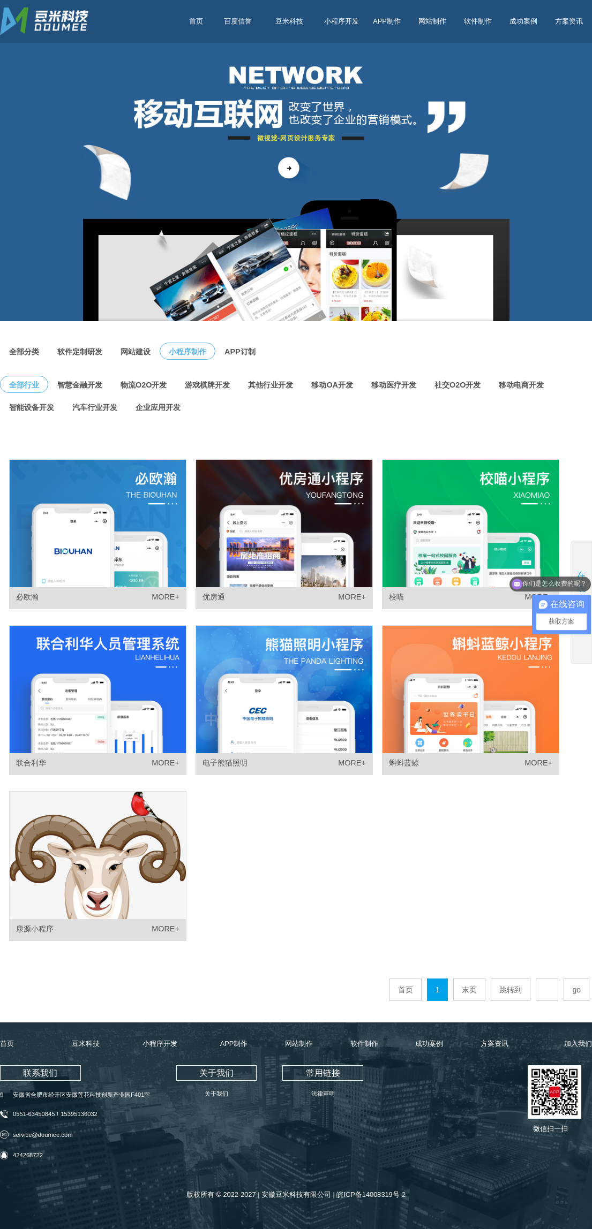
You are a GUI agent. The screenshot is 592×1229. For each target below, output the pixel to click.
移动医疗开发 (393, 385)
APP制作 (387, 21)
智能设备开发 (31, 407)
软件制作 (478, 21)
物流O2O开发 (144, 385)
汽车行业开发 (94, 407)
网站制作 (432, 21)
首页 (196, 21)
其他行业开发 (270, 385)
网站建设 (136, 351)
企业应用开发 (158, 407)
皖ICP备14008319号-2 (371, 1195)
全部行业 (24, 385)
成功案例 (523, 21)
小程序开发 (341, 21)
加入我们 (578, 1044)
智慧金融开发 (79, 385)
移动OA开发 (332, 385)
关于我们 (216, 1093)
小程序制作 (187, 351)
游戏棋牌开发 (207, 385)
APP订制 (240, 351)
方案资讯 (569, 21)
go (576, 989)
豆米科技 (289, 21)
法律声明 (323, 1093)
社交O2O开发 (457, 385)
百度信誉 (238, 21)
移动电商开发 (521, 385)
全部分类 (24, 351)
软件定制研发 (79, 351)
